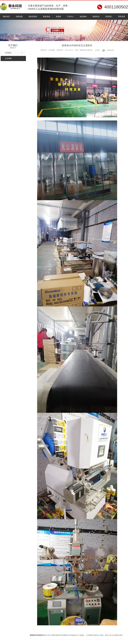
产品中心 (70, 16)
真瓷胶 (58, 16)
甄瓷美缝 (46, 16)
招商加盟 (19, 16)
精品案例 (83, 16)
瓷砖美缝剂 (33, 16)
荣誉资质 (121, 16)
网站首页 (6, 16)
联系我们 (108, 16)
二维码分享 (110, 50)
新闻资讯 (96, 16)
